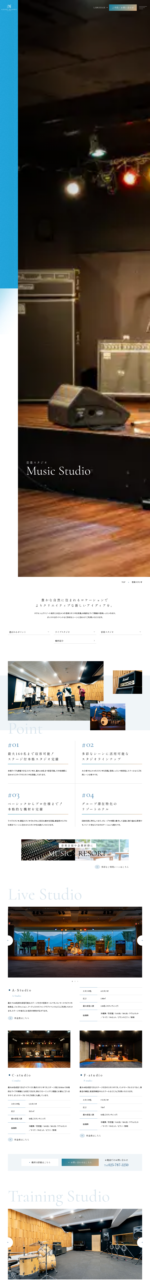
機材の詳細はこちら (40, 1162)
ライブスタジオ (62, 631)
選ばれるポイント (17, 631)
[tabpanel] (75, 942)
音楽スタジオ (107, 631)
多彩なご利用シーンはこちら (115, 866)
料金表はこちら (21, 1018)
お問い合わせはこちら (81, 1162)
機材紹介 (59, 640)
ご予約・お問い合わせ (123, 7)
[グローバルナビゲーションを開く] (143, 7)
